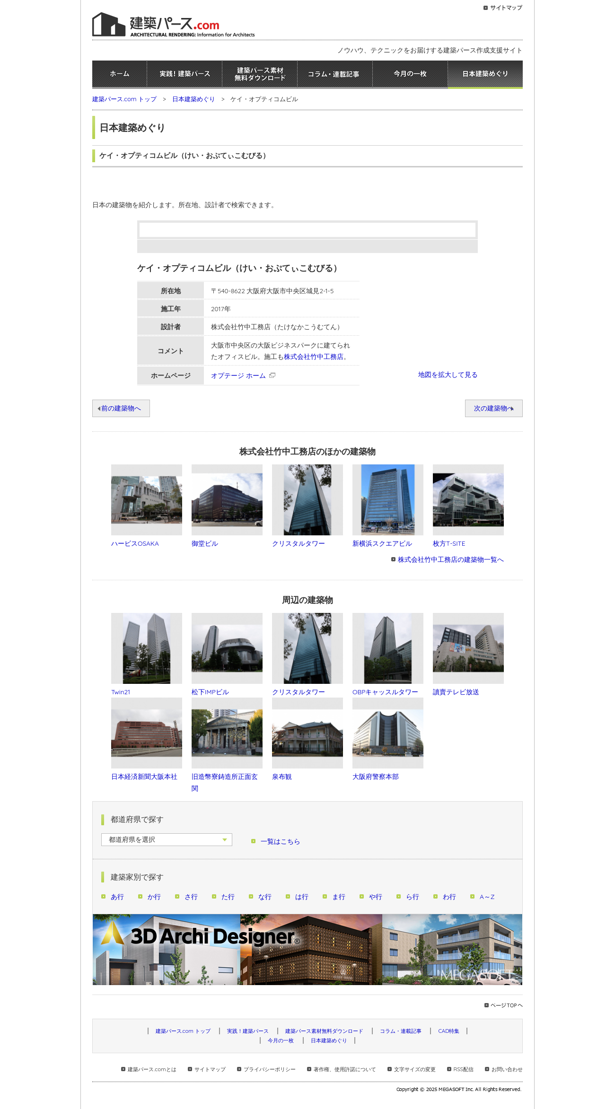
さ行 (191, 896)
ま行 (338, 896)
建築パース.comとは (152, 1069)
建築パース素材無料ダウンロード (259, 75)
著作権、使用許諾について (345, 1069)
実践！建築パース (184, 75)
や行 (375, 896)
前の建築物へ (121, 408)
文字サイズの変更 (415, 1069)
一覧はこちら (280, 841)
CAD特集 (448, 1031)
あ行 (117, 896)
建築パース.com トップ (124, 99)
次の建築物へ (494, 408)
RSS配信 (464, 1069)
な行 (265, 896)
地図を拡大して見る (448, 374)
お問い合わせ (507, 1069)
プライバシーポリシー (270, 1069)
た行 (228, 896)
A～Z (487, 896)
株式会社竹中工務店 (313, 356)
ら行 (412, 896)
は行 (301, 896)
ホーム (119, 75)
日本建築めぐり (485, 75)
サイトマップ (210, 1069)
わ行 (449, 896)
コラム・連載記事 (335, 75)
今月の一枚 (410, 75)
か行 (154, 896)
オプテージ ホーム (238, 375)
